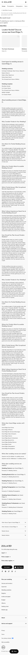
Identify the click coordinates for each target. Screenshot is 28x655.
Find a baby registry (7, 561)
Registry (3, 593)
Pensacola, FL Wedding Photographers (11, 491)
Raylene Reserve (6, 73)
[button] (18, 36)
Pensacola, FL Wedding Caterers (9, 470)
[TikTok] (16, 572)
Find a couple (6, 557)
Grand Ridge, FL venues (6, 10)
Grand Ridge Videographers (8, 446)
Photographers (10, 6)
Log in (4, 553)
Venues (3, 6)
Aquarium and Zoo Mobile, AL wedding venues (13, 456)
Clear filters (3, 25)
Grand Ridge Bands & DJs (8, 440)
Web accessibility (5, 642)
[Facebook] (3, 572)
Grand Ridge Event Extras (8, 427)
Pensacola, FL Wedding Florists (9, 513)
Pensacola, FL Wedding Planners (9, 483)
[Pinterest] (6, 572)
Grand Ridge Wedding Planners (9, 442)
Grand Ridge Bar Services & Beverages (11, 431)
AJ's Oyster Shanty (6, 88)
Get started (7, 567)
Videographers (19, 6)
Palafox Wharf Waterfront (8, 75)
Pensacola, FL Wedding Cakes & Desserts (11, 499)
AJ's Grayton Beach (6, 94)
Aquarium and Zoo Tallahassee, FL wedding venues (14, 458)
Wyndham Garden (6, 86)
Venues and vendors (6, 583)
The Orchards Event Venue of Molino (10, 79)
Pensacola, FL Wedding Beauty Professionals (12, 507)
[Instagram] (13, 572)
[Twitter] (9, 572)
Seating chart (5, 606)
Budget (3, 600)
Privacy (3, 630)
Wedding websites (6, 590)
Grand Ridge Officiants (7, 429)
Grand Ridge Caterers (7, 436)
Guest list (3, 586)
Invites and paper (6, 596)
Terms (2, 634)
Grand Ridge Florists (6, 444)
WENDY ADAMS (6, 92)
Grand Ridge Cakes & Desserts (9, 433)
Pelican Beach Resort (7, 77)
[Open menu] (2, 2)
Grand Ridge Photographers (8, 448)
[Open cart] (26, 2)
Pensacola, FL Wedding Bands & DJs (10, 476)
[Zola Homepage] (8, 2)
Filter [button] (14, 651)
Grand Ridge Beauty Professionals (10, 438)
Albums (3, 603)
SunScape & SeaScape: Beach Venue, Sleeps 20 (13, 70)
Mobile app (4, 609)
